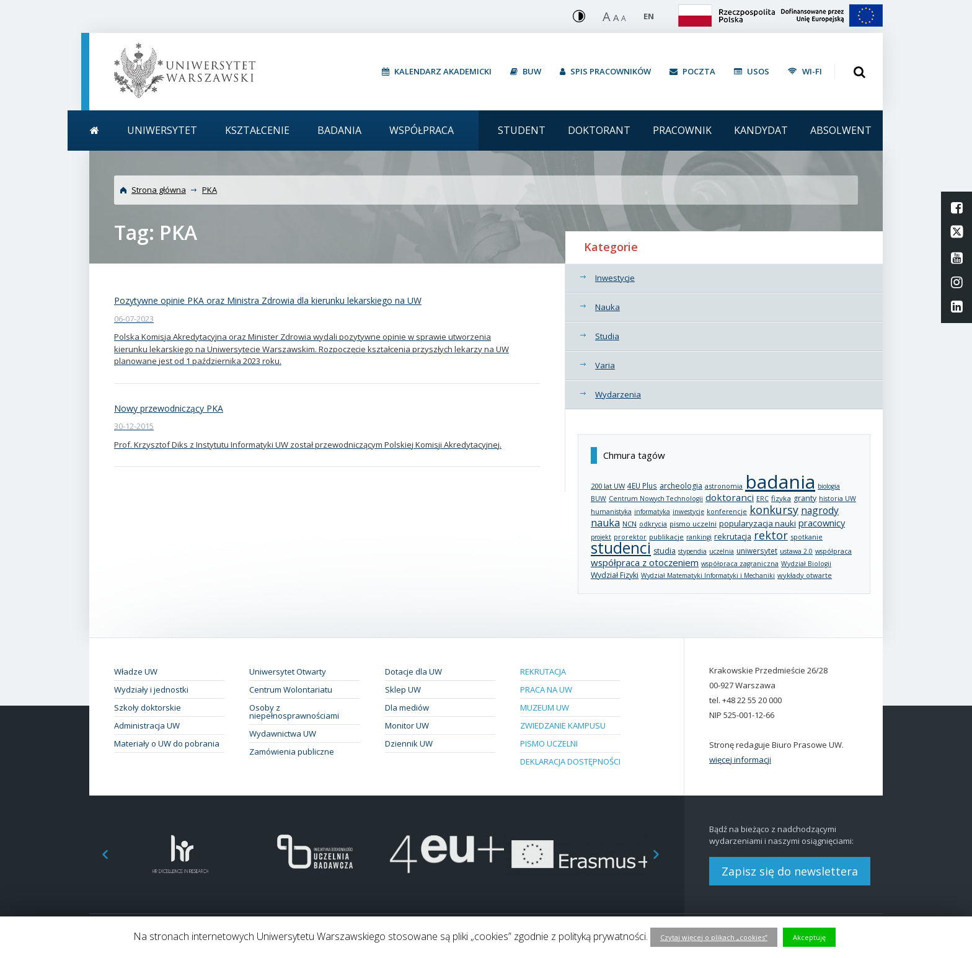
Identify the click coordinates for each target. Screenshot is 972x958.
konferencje (727, 511)
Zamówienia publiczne (291, 751)
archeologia (681, 486)
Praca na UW (546, 689)
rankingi (699, 537)
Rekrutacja (543, 671)
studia (664, 551)
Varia (605, 365)
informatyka (652, 511)
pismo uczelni (693, 523)
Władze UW (135, 671)
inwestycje (688, 511)
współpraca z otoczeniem (645, 562)
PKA (209, 189)
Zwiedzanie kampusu (563, 725)
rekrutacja (732, 536)
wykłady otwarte (804, 575)
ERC (762, 498)
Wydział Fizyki (614, 575)
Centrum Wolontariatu (290, 689)
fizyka (781, 498)
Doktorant (599, 130)
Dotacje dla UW (413, 671)
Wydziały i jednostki (151, 689)
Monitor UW (407, 725)
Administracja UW (147, 725)
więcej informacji (740, 759)
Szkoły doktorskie (147, 707)
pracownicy (821, 523)
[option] (180, 854)
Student (522, 130)
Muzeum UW (544, 707)
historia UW (837, 498)
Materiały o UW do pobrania (166, 743)
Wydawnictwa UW (282, 733)
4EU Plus (642, 485)
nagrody (820, 510)
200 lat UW (608, 485)
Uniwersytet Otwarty (287, 671)
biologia (829, 486)
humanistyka (611, 511)
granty (804, 498)
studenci (621, 548)
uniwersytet (756, 551)
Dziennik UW (409, 743)
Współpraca (421, 130)
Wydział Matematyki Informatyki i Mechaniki (708, 575)
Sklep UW (403, 689)
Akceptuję (809, 937)
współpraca (833, 551)
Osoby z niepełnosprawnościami (294, 711)
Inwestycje (615, 277)
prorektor (630, 537)
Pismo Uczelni (549, 743)
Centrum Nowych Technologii (656, 498)
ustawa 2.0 (796, 551)
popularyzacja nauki (757, 523)
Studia (607, 336)
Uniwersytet (162, 130)
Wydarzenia (618, 394)
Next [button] (662, 854)
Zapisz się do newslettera (790, 871)
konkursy (773, 509)
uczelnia (721, 551)
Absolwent (841, 130)
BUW (598, 498)
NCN (629, 523)
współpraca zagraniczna (740, 563)
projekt (601, 537)
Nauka (607, 307)
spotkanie (806, 536)
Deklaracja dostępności (570, 761)
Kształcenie (257, 130)
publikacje (666, 536)
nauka (605, 523)
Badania (339, 130)
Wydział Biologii (806, 563)
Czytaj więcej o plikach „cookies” (713, 937)
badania (780, 481)
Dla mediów (407, 707)
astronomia (724, 485)
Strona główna (158, 189)
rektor (771, 535)
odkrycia (653, 524)
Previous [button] (98, 854)
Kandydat (761, 130)
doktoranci (729, 497)
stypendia (692, 551)
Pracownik (682, 130)
